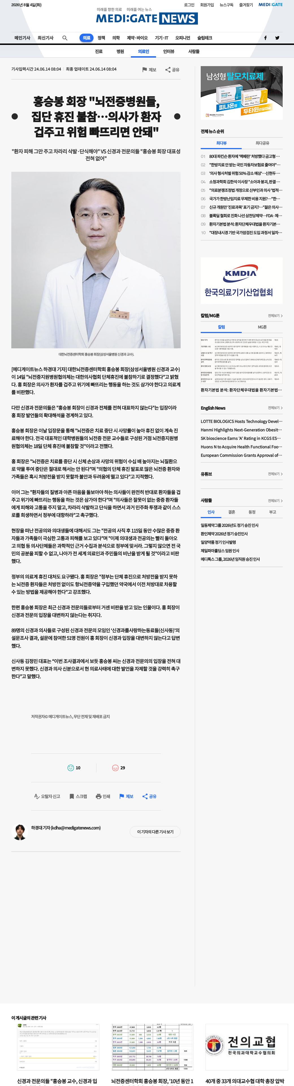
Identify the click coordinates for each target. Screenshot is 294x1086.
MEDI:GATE (271, 4)
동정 (251, 512)
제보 (152, 70)
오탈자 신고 (50, 796)
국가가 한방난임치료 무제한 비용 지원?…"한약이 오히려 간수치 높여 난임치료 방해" (246, 198)
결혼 (231, 512)
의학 (116, 38)
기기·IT (161, 38)
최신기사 (45, 38)
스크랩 (81, 796)
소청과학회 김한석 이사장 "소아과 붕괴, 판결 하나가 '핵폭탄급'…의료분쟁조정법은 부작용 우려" (246, 181)
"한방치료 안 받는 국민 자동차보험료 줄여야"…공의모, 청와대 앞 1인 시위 (246, 165)
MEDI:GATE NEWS (147, 16)
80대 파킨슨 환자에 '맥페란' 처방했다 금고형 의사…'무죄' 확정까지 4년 (246, 156)
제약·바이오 (137, 38)
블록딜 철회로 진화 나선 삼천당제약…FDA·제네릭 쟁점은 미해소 (246, 215)
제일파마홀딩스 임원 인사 (220, 550)
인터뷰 (168, 51)
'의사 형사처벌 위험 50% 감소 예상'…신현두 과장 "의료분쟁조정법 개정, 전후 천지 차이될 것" (246, 173)
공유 (175, 70)
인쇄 (106, 796)
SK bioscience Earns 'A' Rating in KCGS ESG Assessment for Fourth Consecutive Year (242, 438)
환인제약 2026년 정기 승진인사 (224, 534)
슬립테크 (204, 38)
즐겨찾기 (246, 5)
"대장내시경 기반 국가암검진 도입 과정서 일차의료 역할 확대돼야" (246, 232)
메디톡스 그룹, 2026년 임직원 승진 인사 (230, 559)
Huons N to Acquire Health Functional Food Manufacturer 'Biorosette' (242, 446)
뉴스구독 (226, 5)
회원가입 (207, 5)
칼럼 (221, 327)
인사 (210, 512)
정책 (101, 38)
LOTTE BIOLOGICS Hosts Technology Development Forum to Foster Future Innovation (242, 421)
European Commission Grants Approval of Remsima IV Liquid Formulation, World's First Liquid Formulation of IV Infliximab (242, 455)
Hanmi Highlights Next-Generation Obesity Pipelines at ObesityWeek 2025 (242, 430)
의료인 (143, 51)
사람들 (193, 51)
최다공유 (262, 143)
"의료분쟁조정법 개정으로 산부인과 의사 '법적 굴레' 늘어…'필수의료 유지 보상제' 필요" (246, 190)
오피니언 (182, 38)
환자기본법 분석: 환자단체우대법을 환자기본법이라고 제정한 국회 (246, 224)
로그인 (189, 5)
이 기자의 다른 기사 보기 (155, 832)
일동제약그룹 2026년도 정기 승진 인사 (229, 525)
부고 (272, 512)
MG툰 (262, 327)
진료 (98, 51)
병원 (120, 51)
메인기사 (22, 38)
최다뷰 (221, 143)
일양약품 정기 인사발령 (218, 542)
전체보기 (273, 315)
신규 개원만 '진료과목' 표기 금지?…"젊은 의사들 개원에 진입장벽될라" (246, 207)
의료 (86, 38)
